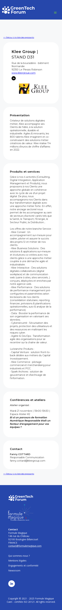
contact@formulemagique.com (24, 545)
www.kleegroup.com (24, 72)
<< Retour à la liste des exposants (18, 37)
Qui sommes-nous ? (19, 555)
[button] (55, 13)
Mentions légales (17, 560)
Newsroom (14, 570)
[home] (18, 10)
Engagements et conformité (23, 565)
